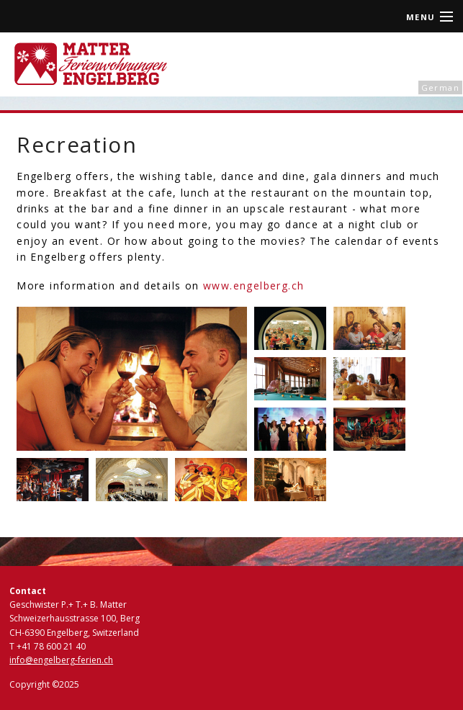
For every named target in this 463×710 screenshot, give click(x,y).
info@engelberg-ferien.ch (61, 660)
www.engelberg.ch (253, 285)
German (440, 87)
